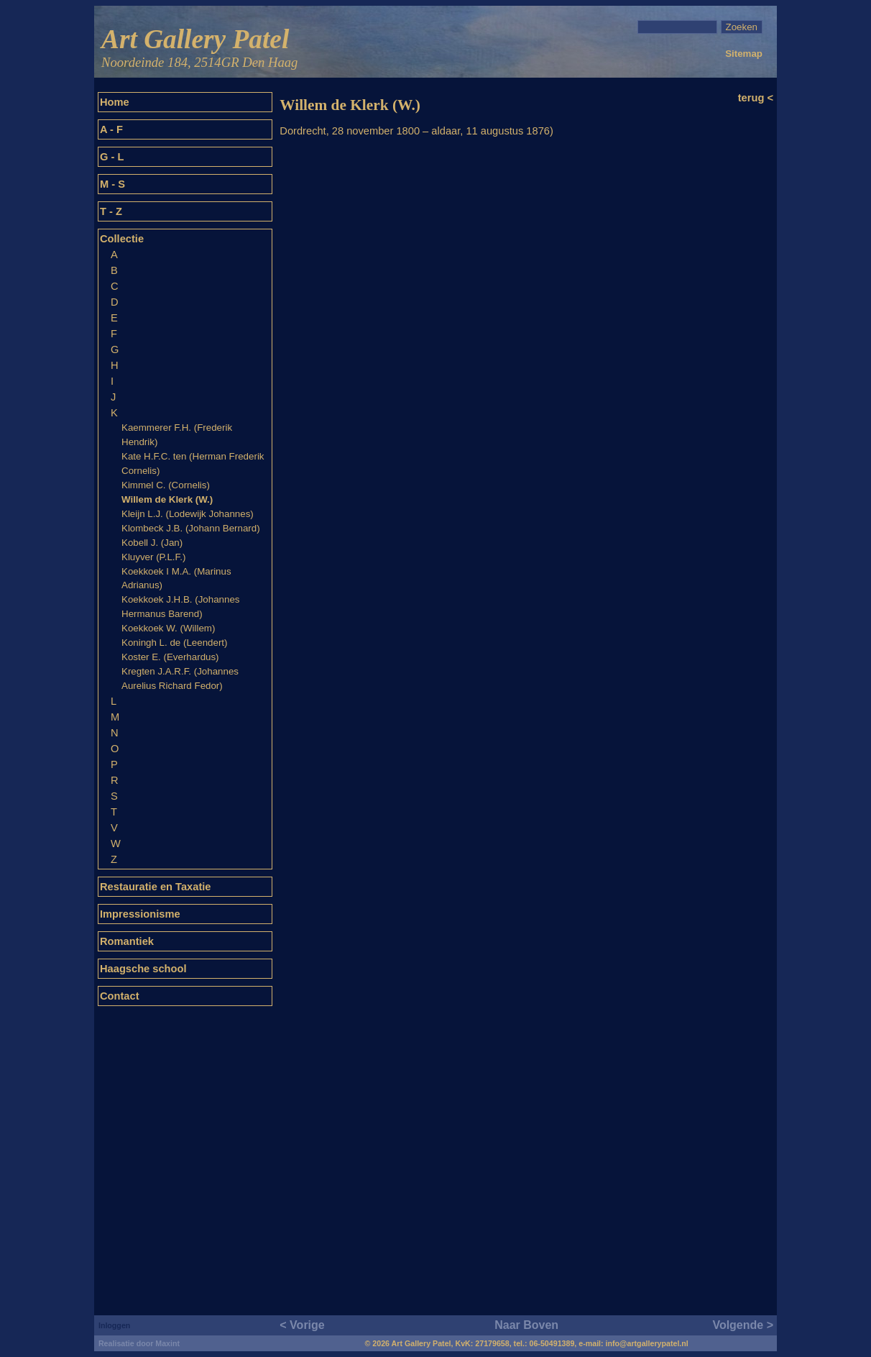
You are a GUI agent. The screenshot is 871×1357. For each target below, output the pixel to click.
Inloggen (114, 1325)
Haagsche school (143, 968)
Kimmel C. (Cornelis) (165, 485)
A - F (111, 129)
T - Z (111, 211)
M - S (112, 184)
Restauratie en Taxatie (155, 886)
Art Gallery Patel (199, 48)
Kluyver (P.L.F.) (153, 557)
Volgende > (742, 1325)
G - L (112, 157)
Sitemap (743, 53)
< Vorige (302, 1325)
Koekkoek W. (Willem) (168, 628)
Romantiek (127, 941)
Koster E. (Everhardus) (170, 657)
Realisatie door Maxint (139, 1343)
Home (114, 102)
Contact (119, 996)
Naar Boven (526, 1325)
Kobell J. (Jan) (152, 542)
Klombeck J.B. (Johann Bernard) (190, 528)
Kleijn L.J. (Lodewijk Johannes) (187, 513)
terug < (755, 98)
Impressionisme (140, 914)
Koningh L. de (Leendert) (174, 642)
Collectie (122, 239)
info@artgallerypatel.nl (647, 1343)
